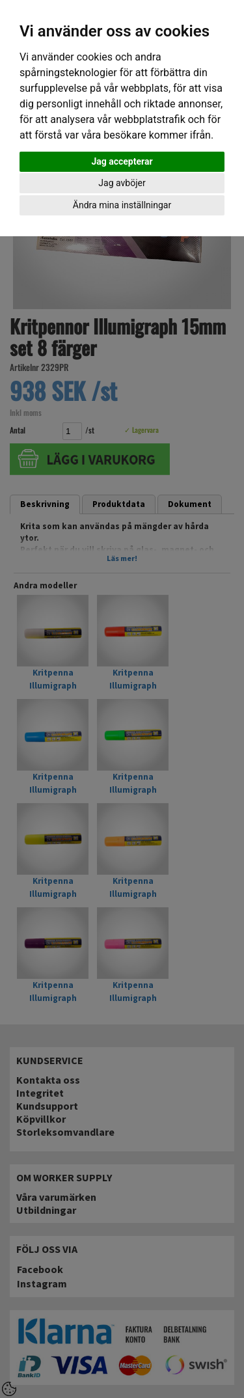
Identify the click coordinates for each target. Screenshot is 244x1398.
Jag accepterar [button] (121, 161)
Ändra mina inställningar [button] (122, 205)
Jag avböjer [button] (121, 183)
